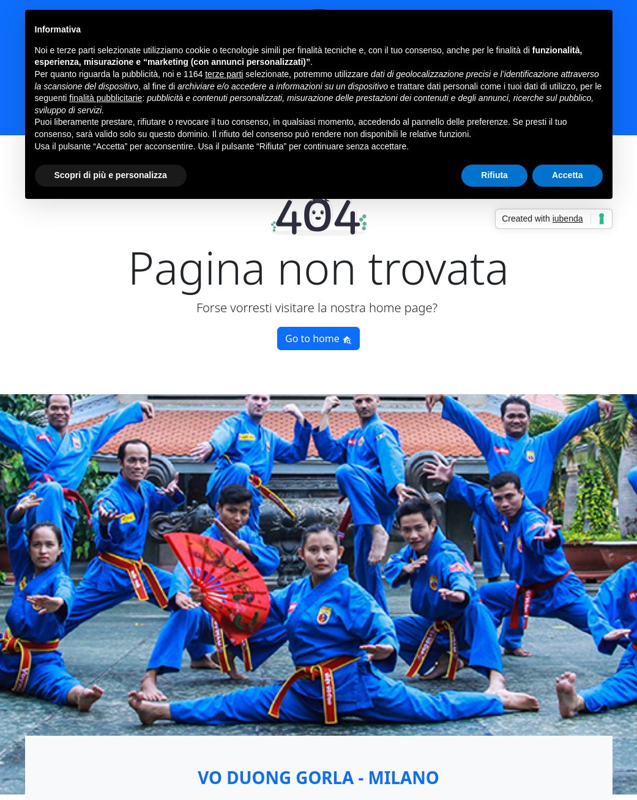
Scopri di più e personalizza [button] (110, 175)
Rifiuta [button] (494, 175)
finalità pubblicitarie (105, 98)
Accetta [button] (567, 175)
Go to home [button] (318, 338)
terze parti (224, 74)
